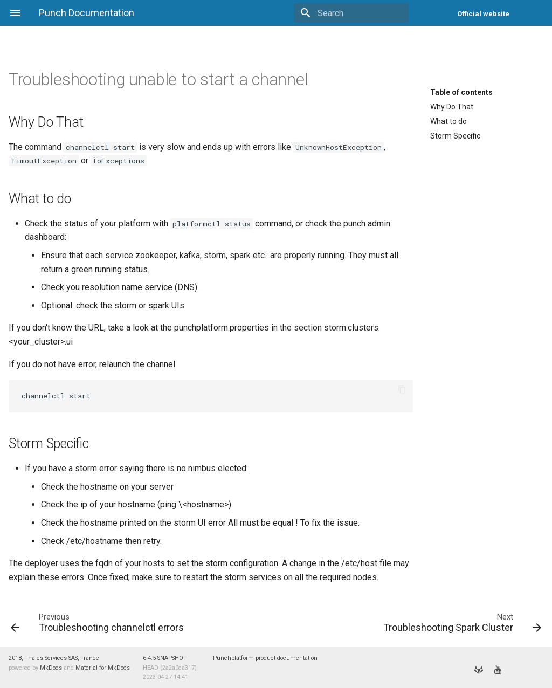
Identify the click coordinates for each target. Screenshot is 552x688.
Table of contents (461, 92)
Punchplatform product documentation (265, 658)
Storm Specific (455, 136)
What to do (448, 121)
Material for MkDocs (102, 667)
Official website (483, 14)
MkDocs (51, 667)
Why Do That (451, 106)
